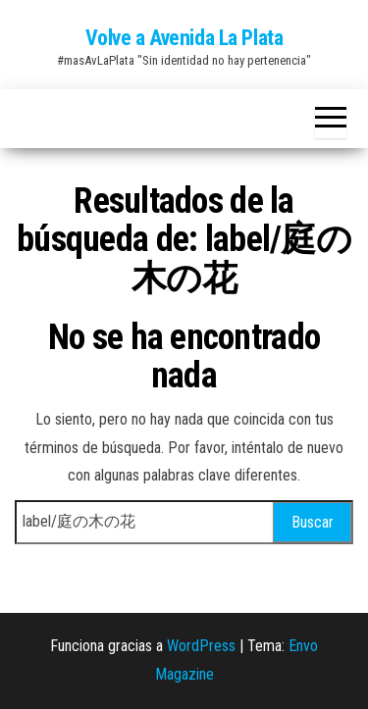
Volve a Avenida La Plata (184, 37)
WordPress (201, 645)
